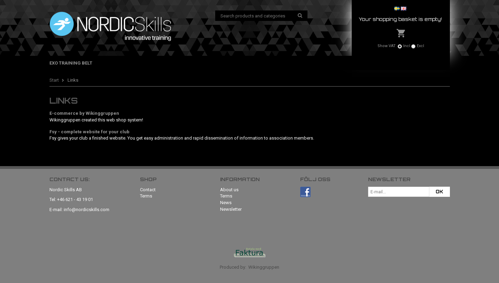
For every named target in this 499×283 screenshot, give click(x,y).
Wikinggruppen (263, 267)
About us (229, 189)
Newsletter (231, 209)
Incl (406, 46)
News (226, 202)
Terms (146, 196)
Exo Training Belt (70, 63)
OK (439, 191)
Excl (420, 46)
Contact (148, 189)
